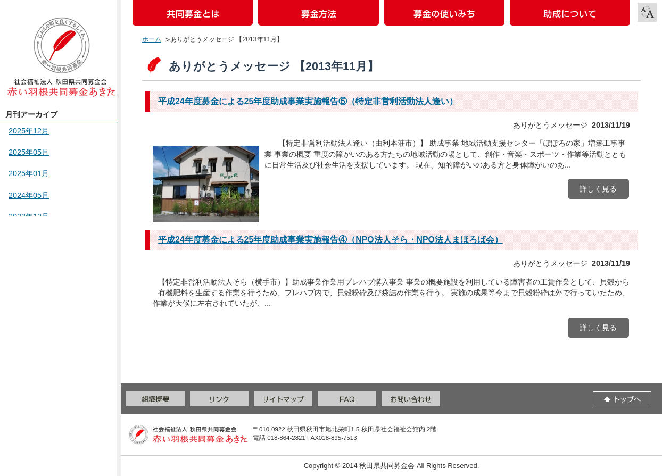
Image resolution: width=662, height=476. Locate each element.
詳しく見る (598, 189)
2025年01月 (29, 173)
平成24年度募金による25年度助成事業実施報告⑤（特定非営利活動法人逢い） (308, 101)
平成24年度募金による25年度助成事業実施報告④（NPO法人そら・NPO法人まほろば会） (330, 239)
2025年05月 (29, 152)
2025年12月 (29, 131)
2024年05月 (29, 195)
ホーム (151, 39)
